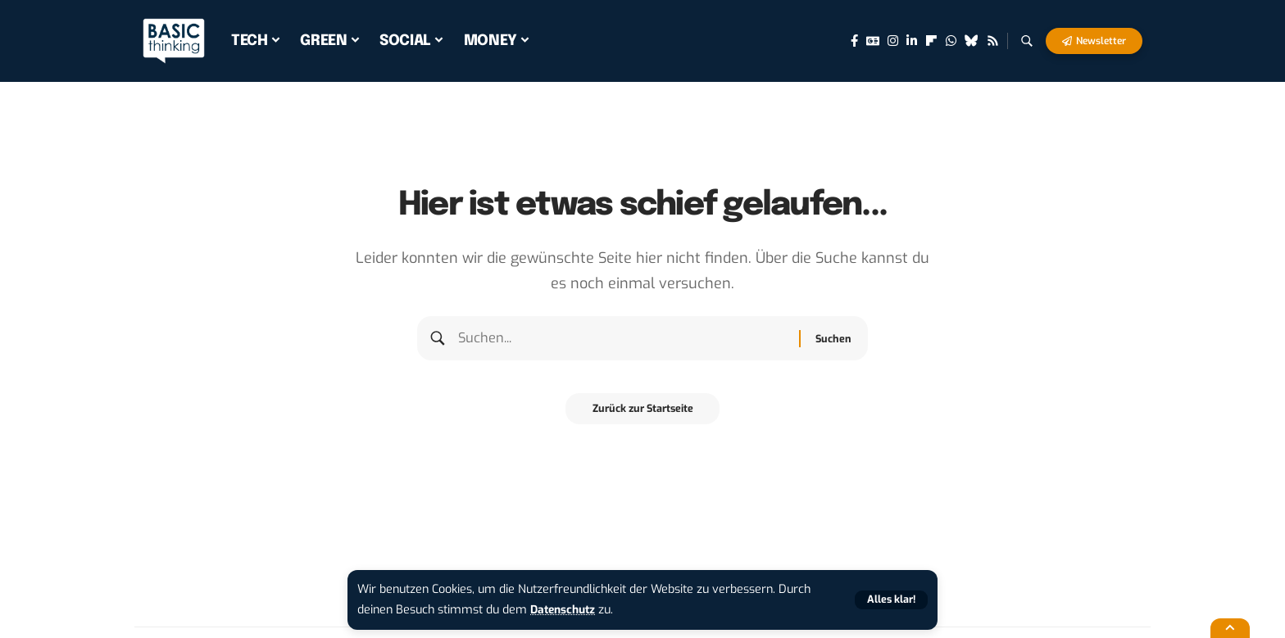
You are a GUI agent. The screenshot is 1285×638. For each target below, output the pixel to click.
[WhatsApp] (951, 41)
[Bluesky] (971, 41)
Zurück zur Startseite (643, 416)
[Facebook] (854, 41)
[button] (890, 599)
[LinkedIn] (911, 41)
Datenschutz (565, 610)
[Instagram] (892, 41)
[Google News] (872, 41)
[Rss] (993, 41)
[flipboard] (931, 41)
